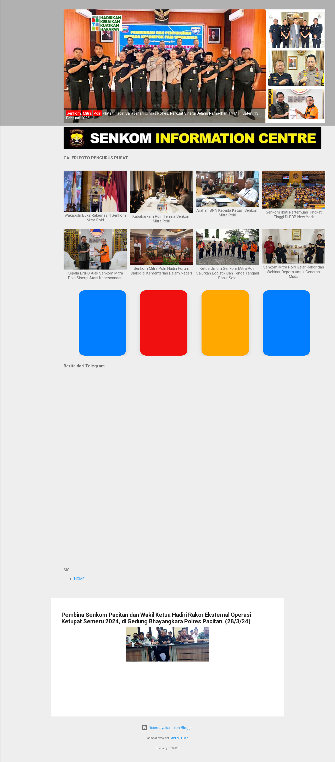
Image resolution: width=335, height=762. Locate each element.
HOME (79, 578)
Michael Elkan (179, 738)
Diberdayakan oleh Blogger (167, 727)
